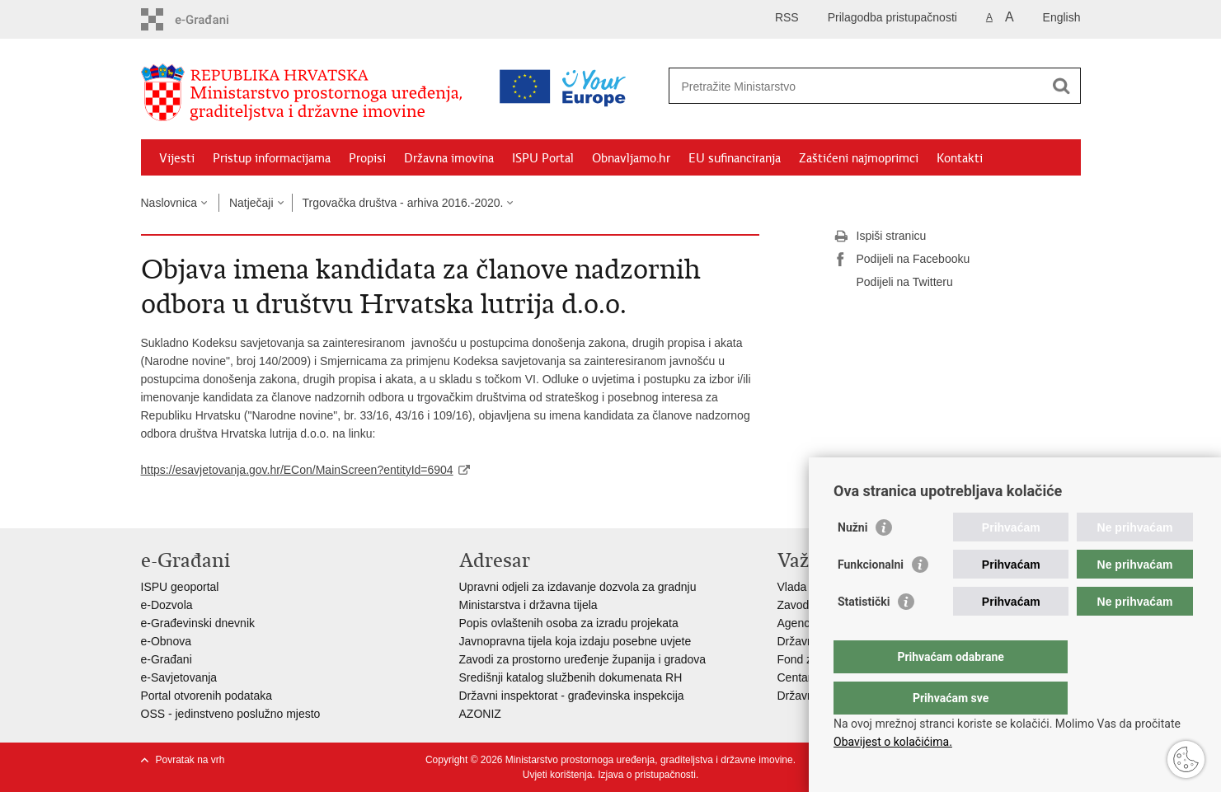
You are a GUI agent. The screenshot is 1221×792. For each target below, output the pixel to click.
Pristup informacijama (272, 158)
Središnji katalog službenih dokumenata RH (571, 677)
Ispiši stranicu (880, 236)
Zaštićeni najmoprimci (858, 158)
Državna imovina (449, 158)
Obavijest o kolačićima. (893, 741)
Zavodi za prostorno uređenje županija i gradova (583, 659)
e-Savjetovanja (179, 677)
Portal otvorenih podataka (207, 695)
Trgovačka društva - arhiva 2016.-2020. (403, 202)
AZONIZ (480, 713)
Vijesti (177, 158)
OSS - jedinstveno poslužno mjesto (231, 713)
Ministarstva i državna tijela (528, 605)
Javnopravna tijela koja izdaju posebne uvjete (575, 641)
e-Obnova (166, 641)
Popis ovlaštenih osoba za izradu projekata (569, 623)
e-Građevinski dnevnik (198, 623)
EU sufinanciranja (734, 158)
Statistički (864, 634)
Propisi (367, 158)
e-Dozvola (167, 605)
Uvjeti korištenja (558, 774)
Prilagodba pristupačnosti (892, 17)
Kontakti (960, 158)
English (1062, 17)
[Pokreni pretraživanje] (1062, 86)
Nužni (852, 560)
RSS (787, 17)
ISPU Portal (543, 158)
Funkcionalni (871, 597)
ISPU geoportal (180, 586)
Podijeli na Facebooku (902, 259)
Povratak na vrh (190, 760)
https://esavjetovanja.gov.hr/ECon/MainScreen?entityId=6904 (297, 469)
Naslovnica (169, 202)
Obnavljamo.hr (631, 158)
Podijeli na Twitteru (893, 282)
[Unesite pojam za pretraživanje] (803, 86)
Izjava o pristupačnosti (647, 774)
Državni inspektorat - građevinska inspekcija (571, 695)
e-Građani (166, 659)
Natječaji (251, 202)
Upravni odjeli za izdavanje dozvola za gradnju (578, 586)
